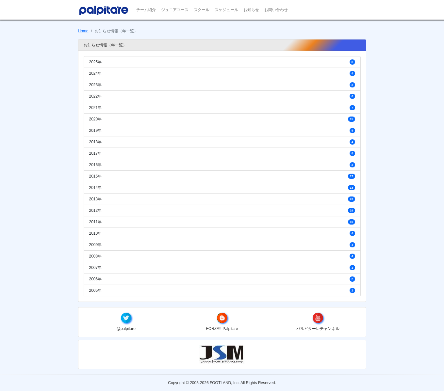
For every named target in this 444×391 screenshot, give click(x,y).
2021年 (222, 107)
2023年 (222, 84)
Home (83, 31)
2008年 (222, 256)
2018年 (222, 141)
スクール (201, 10)
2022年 (222, 96)
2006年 (222, 278)
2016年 (222, 164)
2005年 (222, 290)
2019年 (222, 130)
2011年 (222, 221)
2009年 (222, 244)
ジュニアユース (175, 10)
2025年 (222, 61)
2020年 (222, 119)
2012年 (222, 210)
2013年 (222, 198)
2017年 (222, 153)
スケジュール (226, 10)
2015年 (222, 176)
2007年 (222, 267)
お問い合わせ (276, 10)
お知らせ (251, 10)
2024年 (222, 73)
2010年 (222, 233)
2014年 (222, 187)
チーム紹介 (146, 10)
